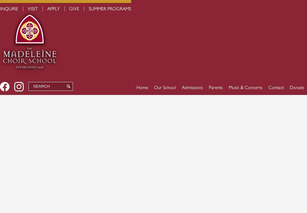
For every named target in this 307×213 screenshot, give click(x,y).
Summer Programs (110, 9)
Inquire (9, 9)
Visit (33, 9)
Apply (53, 9)
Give (74, 9)
